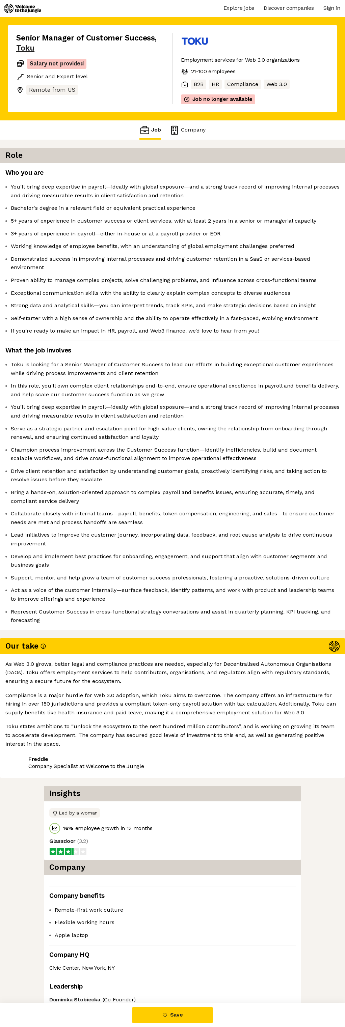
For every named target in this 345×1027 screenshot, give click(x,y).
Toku (25, 48)
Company (187, 130)
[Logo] (22, 8)
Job (150, 130)
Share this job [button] (35, 974)
